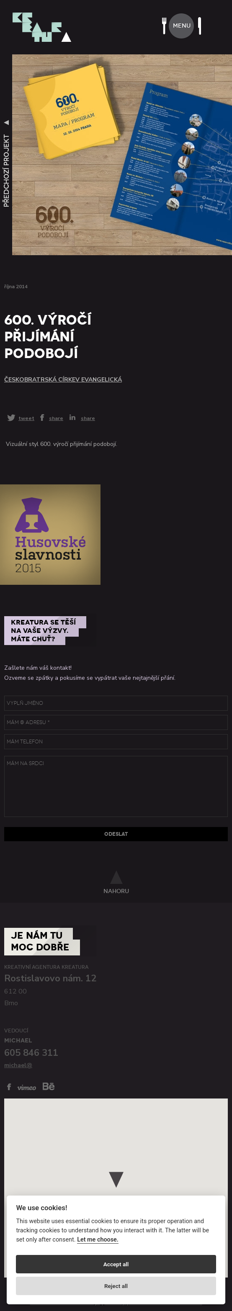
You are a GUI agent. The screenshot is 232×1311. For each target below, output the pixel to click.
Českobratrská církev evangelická (63, 380)
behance (48, 1086)
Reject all (116, 1286)
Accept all (116, 1264)
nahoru (116, 891)
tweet (26, 418)
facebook (9, 1086)
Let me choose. (98, 1239)
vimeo (26, 1087)
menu (182, 25)
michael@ (18, 1065)
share (56, 418)
